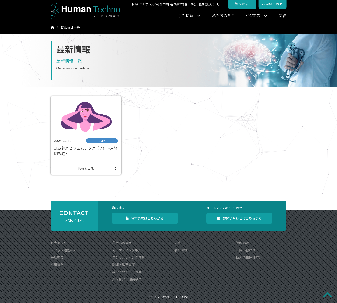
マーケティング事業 (126, 250)
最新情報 (180, 250)
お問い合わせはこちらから (239, 218)
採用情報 (57, 265)
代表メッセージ (62, 243)
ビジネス (256, 15)
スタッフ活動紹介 (64, 250)
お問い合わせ (246, 250)
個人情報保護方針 (249, 257)
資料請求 (242, 243)
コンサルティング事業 (128, 257)
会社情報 (189, 15)
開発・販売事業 (123, 265)
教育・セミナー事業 (127, 272)
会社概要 (57, 257)
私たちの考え (223, 15)
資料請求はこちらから (145, 218)
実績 (282, 15)
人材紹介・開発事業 (127, 279)
